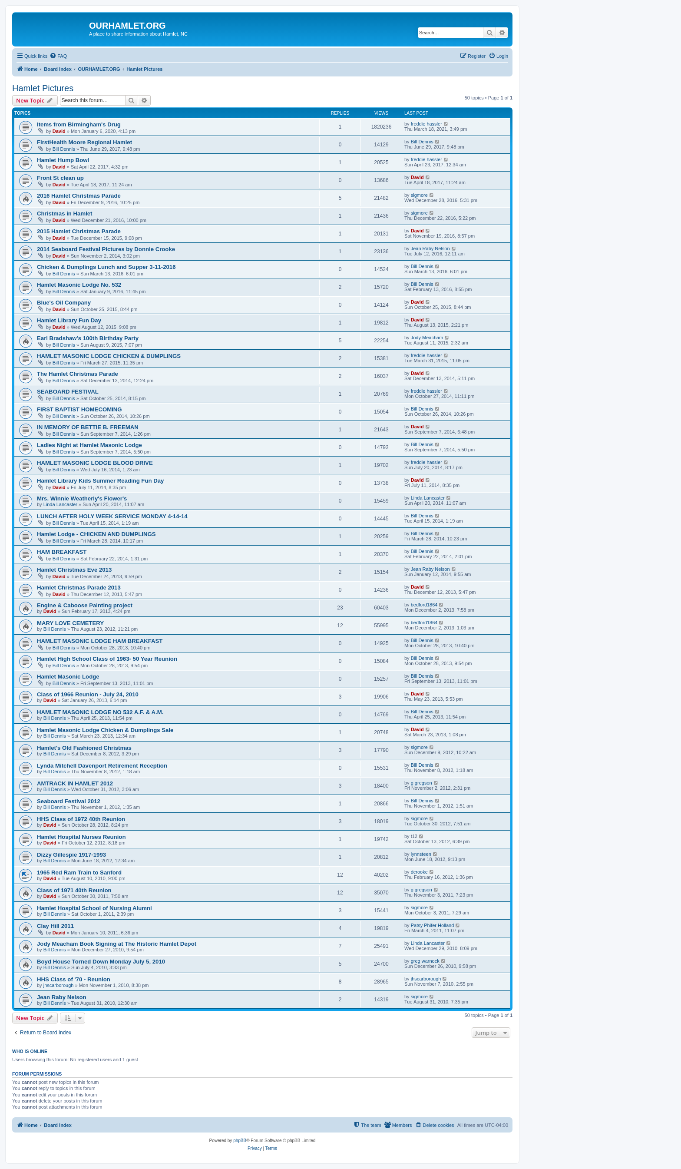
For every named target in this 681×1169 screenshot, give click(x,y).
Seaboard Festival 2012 (68, 801)
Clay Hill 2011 (55, 926)
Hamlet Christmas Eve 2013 (74, 569)
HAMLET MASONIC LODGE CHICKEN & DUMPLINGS (109, 356)
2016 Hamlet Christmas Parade (79, 195)
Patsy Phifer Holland (432, 925)
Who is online (29, 1051)
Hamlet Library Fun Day (69, 320)
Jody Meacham (427, 337)
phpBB (239, 1140)
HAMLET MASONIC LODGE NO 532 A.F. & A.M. (100, 712)
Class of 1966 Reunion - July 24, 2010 (88, 694)
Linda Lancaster (60, 504)
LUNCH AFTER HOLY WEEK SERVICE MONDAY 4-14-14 (112, 516)
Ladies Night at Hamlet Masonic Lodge (89, 445)
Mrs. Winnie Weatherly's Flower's (82, 498)
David (59, 131)
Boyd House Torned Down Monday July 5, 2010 (101, 961)
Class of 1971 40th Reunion (74, 890)
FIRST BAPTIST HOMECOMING (79, 409)
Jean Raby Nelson (430, 248)
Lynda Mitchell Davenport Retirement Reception (102, 765)
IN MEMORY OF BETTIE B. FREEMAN (88, 427)
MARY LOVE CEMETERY (70, 623)
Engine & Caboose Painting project (84, 605)
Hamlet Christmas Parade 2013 (79, 587)
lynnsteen (421, 854)
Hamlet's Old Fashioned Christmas (84, 748)
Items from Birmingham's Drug (79, 124)
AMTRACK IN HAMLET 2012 (75, 783)
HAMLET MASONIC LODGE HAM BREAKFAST (99, 641)
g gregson (421, 782)
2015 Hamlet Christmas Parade (79, 231)
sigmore (419, 195)
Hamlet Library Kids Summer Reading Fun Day (100, 480)
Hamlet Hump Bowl (63, 160)
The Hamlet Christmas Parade (77, 374)
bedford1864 (424, 604)
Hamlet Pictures (42, 88)
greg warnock (425, 961)
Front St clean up (60, 178)
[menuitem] (58, 56)
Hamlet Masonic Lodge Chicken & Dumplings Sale (105, 730)
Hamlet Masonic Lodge (68, 676)
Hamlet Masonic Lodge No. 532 (79, 284)
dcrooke (419, 871)
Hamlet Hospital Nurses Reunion (81, 837)
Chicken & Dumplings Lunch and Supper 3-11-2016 (106, 267)
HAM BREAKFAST (61, 552)
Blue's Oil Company (64, 302)
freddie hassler (426, 123)
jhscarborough (58, 985)
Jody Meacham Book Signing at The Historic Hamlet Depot (116, 943)
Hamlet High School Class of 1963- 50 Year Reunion (107, 659)
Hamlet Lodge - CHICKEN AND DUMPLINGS (96, 534)
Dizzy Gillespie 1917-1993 (71, 854)
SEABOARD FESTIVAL (68, 391)
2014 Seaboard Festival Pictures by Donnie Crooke (106, 249)
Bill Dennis (64, 149)
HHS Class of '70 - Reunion (73, 979)
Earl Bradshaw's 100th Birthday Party (88, 338)
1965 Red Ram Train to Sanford (79, 872)
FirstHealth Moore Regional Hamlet (84, 142)
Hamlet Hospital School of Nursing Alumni (94, 908)
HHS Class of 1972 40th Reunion (81, 819)
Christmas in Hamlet (65, 213)
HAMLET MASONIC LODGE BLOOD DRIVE (95, 463)
